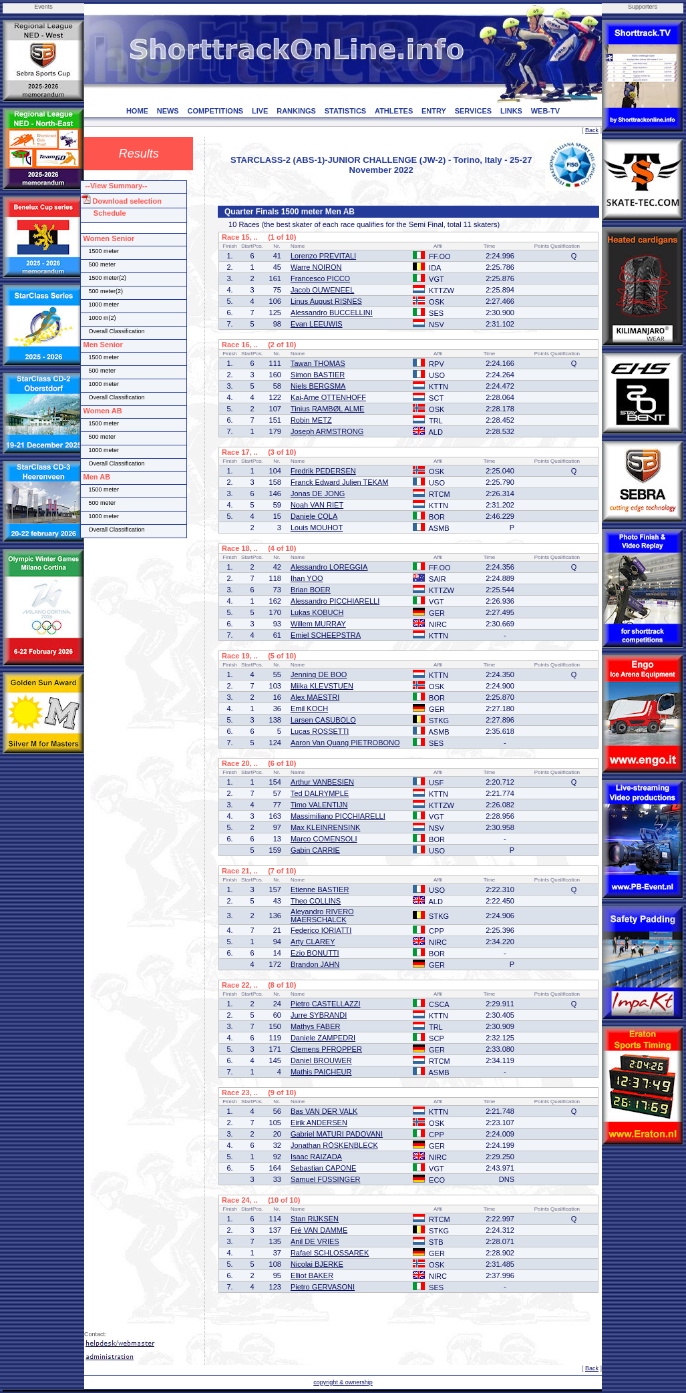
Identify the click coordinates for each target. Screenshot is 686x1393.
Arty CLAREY (313, 942)
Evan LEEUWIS (317, 324)
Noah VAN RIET (317, 505)
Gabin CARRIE (315, 850)
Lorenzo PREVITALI (323, 256)
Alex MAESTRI (315, 697)
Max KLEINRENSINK (326, 827)
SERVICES (473, 111)
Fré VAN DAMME (319, 1230)
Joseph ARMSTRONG (327, 431)
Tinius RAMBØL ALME (327, 409)
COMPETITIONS (215, 111)
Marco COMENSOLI (324, 839)
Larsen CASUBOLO (323, 720)
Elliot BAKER (312, 1275)
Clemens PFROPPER (326, 1049)
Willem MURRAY (318, 624)
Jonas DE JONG (318, 493)
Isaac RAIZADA (316, 1157)
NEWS (168, 111)
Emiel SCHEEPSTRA (326, 635)
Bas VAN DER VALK (324, 1111)
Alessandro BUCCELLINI (332, 313)
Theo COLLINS (316, 901)
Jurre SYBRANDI (319, 1015)
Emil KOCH (309, 709)
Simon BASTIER (318, 375)
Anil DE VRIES (315, 1241)
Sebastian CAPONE (323, 1168)
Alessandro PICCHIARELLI (335, 601)
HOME (137, 111)
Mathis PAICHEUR (321, 1072)
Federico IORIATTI (321, 930)
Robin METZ (311, 420)
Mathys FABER (316, 1026)
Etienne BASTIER (320, 889)
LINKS (511, 111)
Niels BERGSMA (318, 386)
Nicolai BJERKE (317, 1264)
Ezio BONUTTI (315, 953)
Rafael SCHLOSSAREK (330, 1253)
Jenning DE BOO (319, 674)
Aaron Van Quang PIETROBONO (345, 743)
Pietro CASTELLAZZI (326, 1004)
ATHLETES (394, 111)
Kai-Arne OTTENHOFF (328, 397)
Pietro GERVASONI (323, 1287)
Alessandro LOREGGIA (329, 567)
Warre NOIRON (316, 267)
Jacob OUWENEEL (322, 290)
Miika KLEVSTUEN (322, 686)
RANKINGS (296, 111)
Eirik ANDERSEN (319, 1123)
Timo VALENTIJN (319, 805)
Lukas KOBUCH (317, 612)
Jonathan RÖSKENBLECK (334, 1145)
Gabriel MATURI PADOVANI (337, 1134)
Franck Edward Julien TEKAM (340, 482)
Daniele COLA (314, 516)
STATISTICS (346, 111)
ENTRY (433, 111)
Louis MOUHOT (317, 528)
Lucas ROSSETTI (320, 731)
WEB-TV (545, 111)
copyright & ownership (343, 1382)
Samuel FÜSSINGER (326, 1179)
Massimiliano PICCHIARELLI (338, 816)
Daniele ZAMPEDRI (323, 1038)
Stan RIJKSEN (315, 1219)
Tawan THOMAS (318, 363)
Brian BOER (311, 590)
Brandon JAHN (315, 964)
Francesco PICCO (320, 278)
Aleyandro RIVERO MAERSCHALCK (322, 916)
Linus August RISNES (326, 301)
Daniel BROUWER (321, 1060)
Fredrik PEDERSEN (323, 471)
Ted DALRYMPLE (320, 793)
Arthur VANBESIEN (322, 782)
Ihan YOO (307, 578)
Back (591, 130)
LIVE (260, 111)
